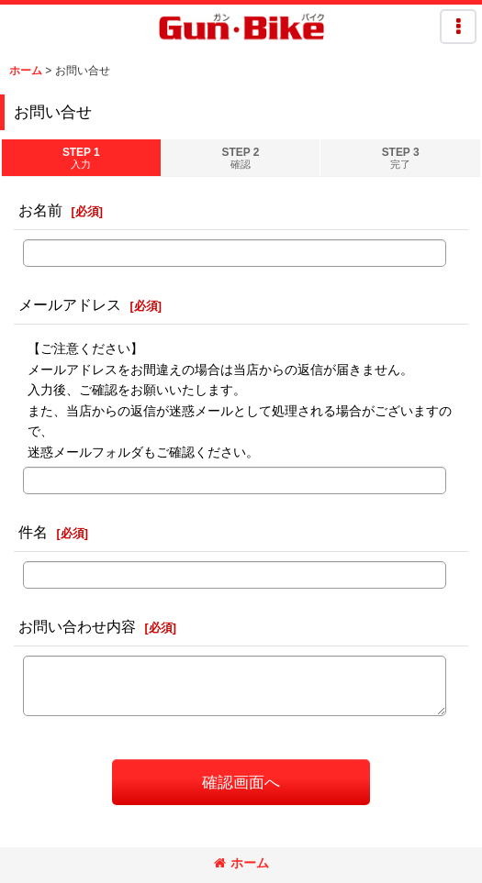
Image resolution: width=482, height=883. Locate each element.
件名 (33, 532)
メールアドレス (69, 304)
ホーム (241, 862)
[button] (458, 26)
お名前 (40, 210)
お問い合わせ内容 (77, 626)
